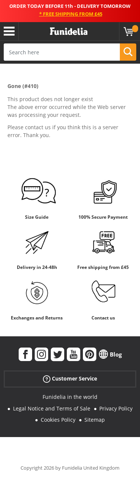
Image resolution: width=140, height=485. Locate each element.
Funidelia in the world (70, 396)
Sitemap (94, 419)
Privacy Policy (116, 408)
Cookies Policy (58, 419)
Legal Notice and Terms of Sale (51, 408)
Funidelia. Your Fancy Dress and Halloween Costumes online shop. (68, 31)
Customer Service (70, 379)
